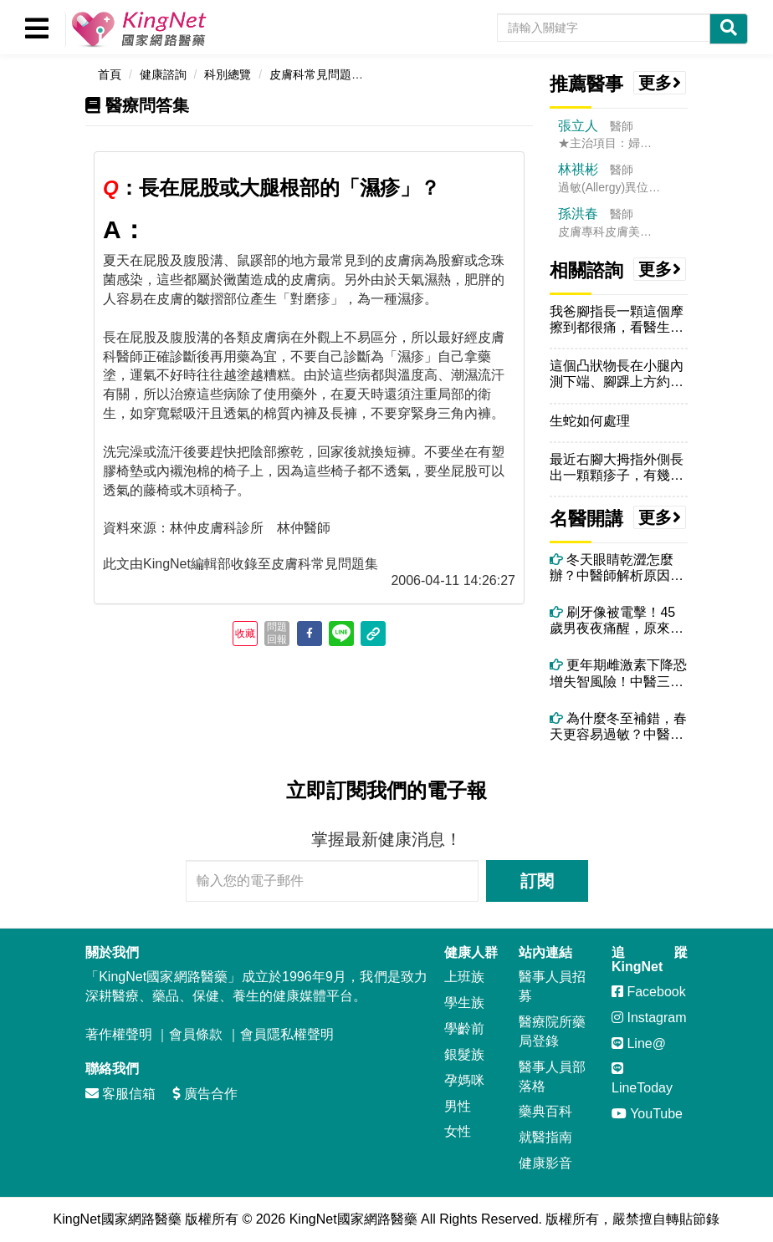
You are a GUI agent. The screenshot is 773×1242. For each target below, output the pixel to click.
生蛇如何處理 (590, 421)
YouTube (647, 1114)
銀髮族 (464, 1054)
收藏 (245, 633)
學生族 (464, 1002)
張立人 (578, 126)
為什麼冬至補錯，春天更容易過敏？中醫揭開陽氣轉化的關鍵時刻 (618, 726)
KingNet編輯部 (187, 564)
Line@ (639, 1043)
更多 (660, 83)
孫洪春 (578, 213)
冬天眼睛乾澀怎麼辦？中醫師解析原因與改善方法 (616, 567)
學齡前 (464, 1028)
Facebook (649, 992)
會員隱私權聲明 (287, 1034)
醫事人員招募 (552, 986)
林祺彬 (578, 169)
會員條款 (196, 1034)
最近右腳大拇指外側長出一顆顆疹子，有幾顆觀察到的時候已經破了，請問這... (616, 467)
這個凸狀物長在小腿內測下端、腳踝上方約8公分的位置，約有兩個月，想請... (616, 374)
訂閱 (537, 881)
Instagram (649, 1017)
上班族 (464, 977)
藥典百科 (545, 1111)
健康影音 (545, 1163)
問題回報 (277, 632)
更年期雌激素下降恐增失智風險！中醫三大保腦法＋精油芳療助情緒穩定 (618, 673)
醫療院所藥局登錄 (552, 1031)
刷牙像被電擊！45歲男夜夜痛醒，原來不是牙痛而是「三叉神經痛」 (616, 620)
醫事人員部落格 (552, 1076)
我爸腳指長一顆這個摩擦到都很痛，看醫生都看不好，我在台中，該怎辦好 (616, 319)
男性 (457, 1106)
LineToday (642, 1078)
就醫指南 (545, 1137)
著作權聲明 (118, 1034)
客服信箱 (120, 1094)
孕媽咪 (464, 1080)
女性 (457, 1131)
